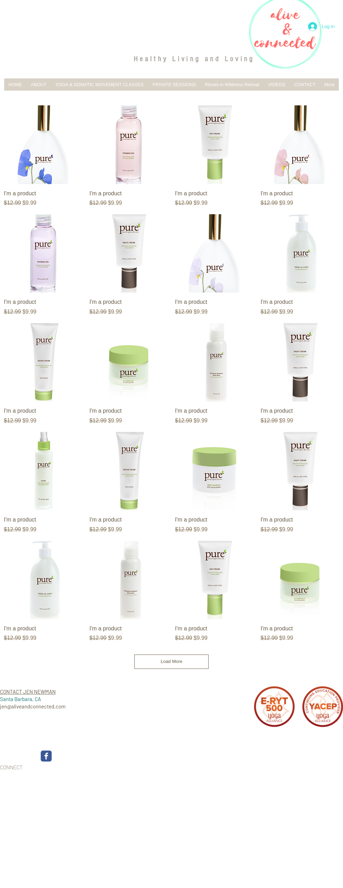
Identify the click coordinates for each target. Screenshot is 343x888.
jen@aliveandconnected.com (32, 706)
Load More (171, 661)
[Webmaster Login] (318, 772)
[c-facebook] (46, 756)
